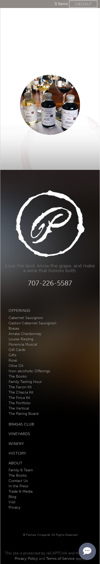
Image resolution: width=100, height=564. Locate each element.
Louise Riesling (21, 339)
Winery (16, 443)
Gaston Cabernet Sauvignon (32, 323)
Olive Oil (16, 365)
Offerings (19, 310)
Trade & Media (21, 491)
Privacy (15, 507)
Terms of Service (60, 558)
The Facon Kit (20, 387)
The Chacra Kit (21, 392)
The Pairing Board (23, 413)
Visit (12, 502)
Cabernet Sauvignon (26, 318)
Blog (12, 496)
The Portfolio (20, 403)
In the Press (18, 486)
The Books (18, 376)
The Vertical (19, 408)
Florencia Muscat (23, 344)
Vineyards (19, 433)
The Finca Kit (19, 397)
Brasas (14, 328)
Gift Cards (17, 350)
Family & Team (21, 470)
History (17, 453)
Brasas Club (21, 424)
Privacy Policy (26, 558)
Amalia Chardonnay (25, 334)
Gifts (12, 355)
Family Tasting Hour (25, 381)
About (15, 462)
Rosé (13, 360)
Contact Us (18, 481)
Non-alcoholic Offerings (29, 371)
